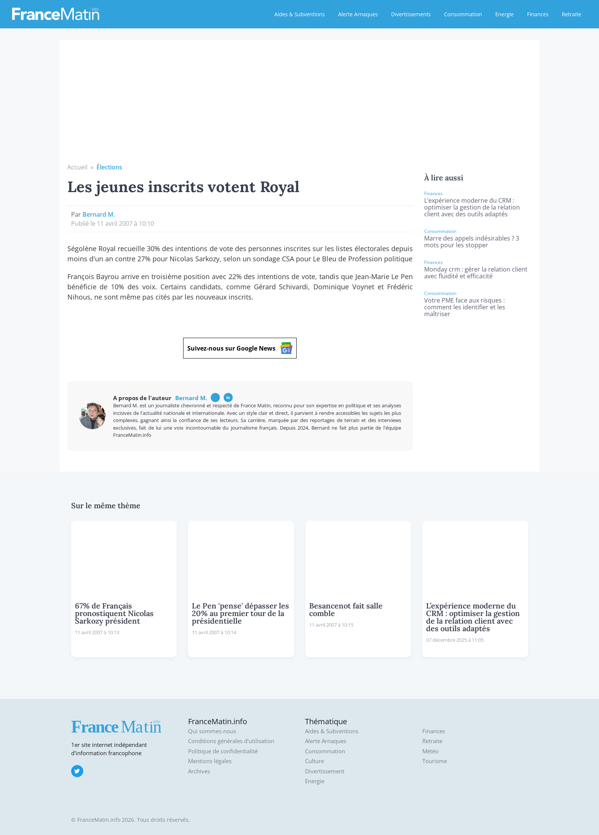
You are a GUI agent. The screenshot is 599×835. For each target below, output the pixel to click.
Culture (314, 761)
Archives (199, 771)
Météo (430, 751)
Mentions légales (210, 761)
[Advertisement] (300, 106)
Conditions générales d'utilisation (231, 741)
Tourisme (434, 761)
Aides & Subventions (299, 14)
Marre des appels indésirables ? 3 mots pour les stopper (471, 241)
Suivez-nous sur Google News (239, 348)
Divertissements (411, 14)
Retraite (571, 14)
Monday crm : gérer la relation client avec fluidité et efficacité (475, 272)
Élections (109, 167)
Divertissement (324, 771)
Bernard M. (98, 214)
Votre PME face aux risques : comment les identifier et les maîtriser (464, 307)
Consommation (463, 14)
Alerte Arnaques (358, 14)
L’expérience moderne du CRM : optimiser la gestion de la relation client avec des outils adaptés (472, 207)
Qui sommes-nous (212, 731)
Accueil (77, 167)
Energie (504, 14)
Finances (538, 14)
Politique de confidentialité (223, 751)
